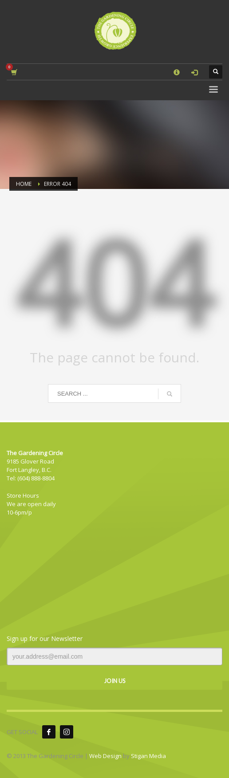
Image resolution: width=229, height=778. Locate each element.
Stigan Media (148, 756)
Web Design (105, 756)
